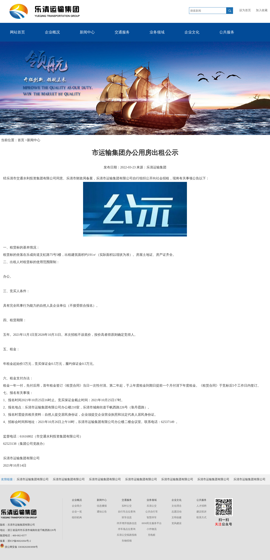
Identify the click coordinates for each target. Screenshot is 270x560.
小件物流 (152, 529)
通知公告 (102, 511)
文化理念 (177, 505)
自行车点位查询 (126, 511)
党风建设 (177, 523)
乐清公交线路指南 (127, 534)
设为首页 (245, 10)
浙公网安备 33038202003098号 (19, 546)
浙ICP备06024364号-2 (19, 540)
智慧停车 (152, 517)
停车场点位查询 (126, 529)
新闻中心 (87, 32)
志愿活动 (177, 511)
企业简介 (77, 505)
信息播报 (102, 505)
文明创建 (177, 517)
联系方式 (201, 517)
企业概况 (52, 32)
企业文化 (191, 32)
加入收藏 (262, 10)
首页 (21, 140)
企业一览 (77, 511)
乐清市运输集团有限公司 (33, 479)
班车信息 (127, 517)
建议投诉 (201, 511)
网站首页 (17, 32)
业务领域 (157, 32)
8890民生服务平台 (152, 523)
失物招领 (127, 540)
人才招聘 (201, 505)
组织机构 (77, 517)
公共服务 (226, 32)
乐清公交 (152, 505)
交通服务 (122, 32)
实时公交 (127, 505)
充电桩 (151, 534)
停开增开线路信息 (127, 523)
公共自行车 (151, 511)
